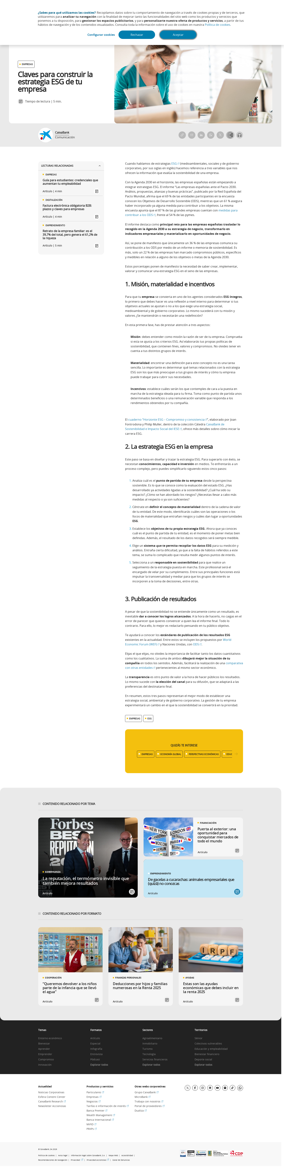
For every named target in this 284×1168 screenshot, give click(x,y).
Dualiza (141, 1110)
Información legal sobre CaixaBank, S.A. (88, 1155)
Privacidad (77, 1160)
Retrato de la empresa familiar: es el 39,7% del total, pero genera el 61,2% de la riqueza (70, 234)
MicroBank (143, 1097)
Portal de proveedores (150, 1106)
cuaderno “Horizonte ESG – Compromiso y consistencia (167, 420)
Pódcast (95, 1059)
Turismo (147, 1049)
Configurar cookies (100, 35)
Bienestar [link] (44, 1043)
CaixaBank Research (52, 1101)
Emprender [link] (45, 1054)
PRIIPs (91, 1129)
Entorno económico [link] (50, 1038)
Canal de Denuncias (121, 1160)
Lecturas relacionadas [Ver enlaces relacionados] (71, 165)
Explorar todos (99, 1064)
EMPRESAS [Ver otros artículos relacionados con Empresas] (27, 64)
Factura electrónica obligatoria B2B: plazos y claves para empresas (67, 207)
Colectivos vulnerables (208, 1043)
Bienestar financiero (207, 1054)
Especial (95, 1043)
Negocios (93, 1101)
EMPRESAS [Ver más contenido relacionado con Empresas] (134, 718)
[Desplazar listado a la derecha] (236, 754)
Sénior (198, 1038)
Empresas (93, 1097)
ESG (175, 164)
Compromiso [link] (46, 1059)
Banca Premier (96, 1110)
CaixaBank (62, 132)
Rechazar (137, 35)
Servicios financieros (155, 1059)
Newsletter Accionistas (52, 1106)
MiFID (91, 1124)
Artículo (95, 1038)
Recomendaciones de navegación (52, 1160)
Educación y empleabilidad (211, 1049)
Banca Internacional (100, 1119)
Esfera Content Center (51, 1097)
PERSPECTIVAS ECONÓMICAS (204, 754)
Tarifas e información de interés (107, 1106)
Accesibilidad (127, 1155)
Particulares (95, 1092)
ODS (197, 644)
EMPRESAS (147, 754)
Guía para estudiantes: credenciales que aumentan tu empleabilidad (70, 182)
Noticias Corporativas (51, 1092)
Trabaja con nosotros (149, 1101)
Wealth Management (100, 1115)
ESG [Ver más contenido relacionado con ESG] (149, 718)
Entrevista (96, 1054)
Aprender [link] (44, 1049)
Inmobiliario (149, 1043)
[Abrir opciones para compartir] (230, 135)
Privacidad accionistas (98, 1160)
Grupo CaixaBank (147, 1092)
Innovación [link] (45, 1064)
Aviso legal (62, 1155)
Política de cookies (217, 25)
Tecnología (149, 1054)
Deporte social (203, 1059)
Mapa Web (113, 1155)
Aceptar (179, 35)
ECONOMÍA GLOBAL (170, 754)
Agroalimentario (152, 1038)
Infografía (96, 1049)
